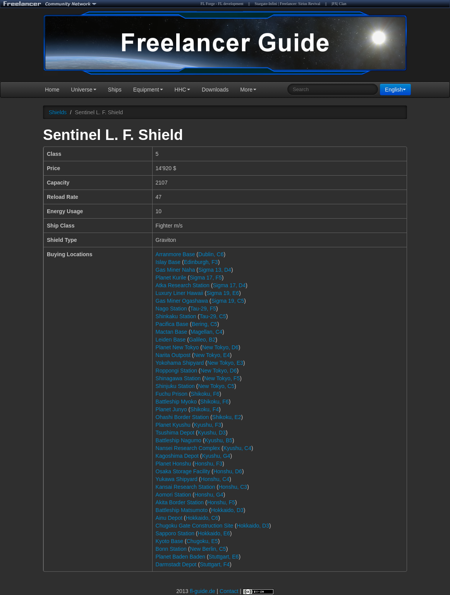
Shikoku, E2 (226, 417)
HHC (182, 89)
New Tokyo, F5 (222, 378)
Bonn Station (171, 549)
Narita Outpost (173, 355)
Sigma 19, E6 (222, 293)
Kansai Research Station (185, 487)
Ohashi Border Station (182, 417)
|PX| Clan (338, 4)
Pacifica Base (172, 324)
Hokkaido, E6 (214, 533)
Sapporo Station (175, 533)
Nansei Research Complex (188, 448)
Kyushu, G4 (216, 456)
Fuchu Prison (171, 394)
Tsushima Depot (175, 432)
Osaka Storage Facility (183, 471)
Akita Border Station (180, 502)
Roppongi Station (176, 370)
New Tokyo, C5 (216, 386)
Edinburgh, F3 (201, 262)
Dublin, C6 (210, 254)
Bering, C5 (204, 324)
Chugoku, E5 (202, 541)
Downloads (215, 89)
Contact (229, 591)
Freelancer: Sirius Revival (300, 4)
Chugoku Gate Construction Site (195, 526)
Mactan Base (171, 332)
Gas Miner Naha (175, 270)
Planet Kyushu (173, 425)
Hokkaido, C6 (201, 518)
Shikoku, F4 (204, 409)
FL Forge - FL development (222, 4)
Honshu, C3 (232, 487)
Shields (58, 112)
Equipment (148, 89)
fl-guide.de (202, 591)
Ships (115, 89)
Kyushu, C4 (237, 448)
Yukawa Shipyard (177, 479)
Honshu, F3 (208, 463)
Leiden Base (171, 339)
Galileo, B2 (202, 339)
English (395, 89)
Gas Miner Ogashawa (182, 301)
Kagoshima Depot (177, 456)
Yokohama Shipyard (180, 363)
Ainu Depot (169, 518)
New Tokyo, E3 (225, 363)
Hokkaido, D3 (227, 510)
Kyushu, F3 (207, 425)
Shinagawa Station (178, 378)
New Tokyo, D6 (220, 347)
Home (52, 89)
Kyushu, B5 (218, 440)
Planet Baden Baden (180, 557)
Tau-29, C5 (212, 316)
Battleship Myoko (176, 401)
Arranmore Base (175, 254)
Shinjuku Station (175, 386)
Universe (83, 89)
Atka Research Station (183, 285)
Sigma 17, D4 (229, 285)
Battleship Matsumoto (182, 510)
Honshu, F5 (221, 502)
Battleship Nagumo (178, 440)
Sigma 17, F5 (206, 277)
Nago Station (171, 308)
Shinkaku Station (176, 316)
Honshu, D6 (227, 471)
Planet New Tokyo (177, 347)
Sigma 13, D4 (214, 270)
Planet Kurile (171, 277)
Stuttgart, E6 (224, 557)
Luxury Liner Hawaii (179, 293)
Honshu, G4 (208, 495)
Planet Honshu (173, 463)
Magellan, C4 (207, 332)
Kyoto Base (170, 541)
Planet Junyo (171, 409)
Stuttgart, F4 (215, 564)
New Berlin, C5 (208, 549)
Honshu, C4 (215, 479)
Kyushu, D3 (212, 432)
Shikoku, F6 (205, 394)
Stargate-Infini (265, 4)
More (248, 89)
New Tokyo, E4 (212, 355)
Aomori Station (173, 495)
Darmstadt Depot (176, 564)
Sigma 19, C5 (227, 301)
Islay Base (168, 262)
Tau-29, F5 (203, 308)
